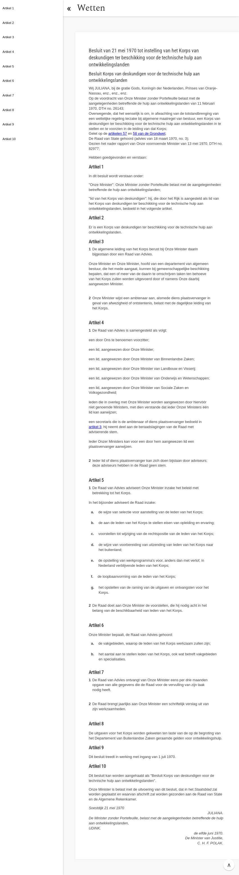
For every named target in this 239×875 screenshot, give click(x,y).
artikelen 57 (117, 133)
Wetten (91, 8)
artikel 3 (95, 427)
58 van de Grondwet (149, 133)
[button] (69, 8)
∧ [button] (229, 865)
